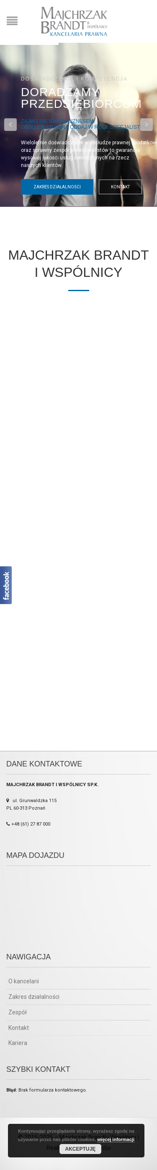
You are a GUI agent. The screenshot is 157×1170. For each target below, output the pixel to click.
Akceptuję (80, 1149)
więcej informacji (115, 1139)
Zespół (17, 1012)
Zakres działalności (57, 187)
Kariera (17, 1043)
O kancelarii (23, 981)
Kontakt (120, 187)
